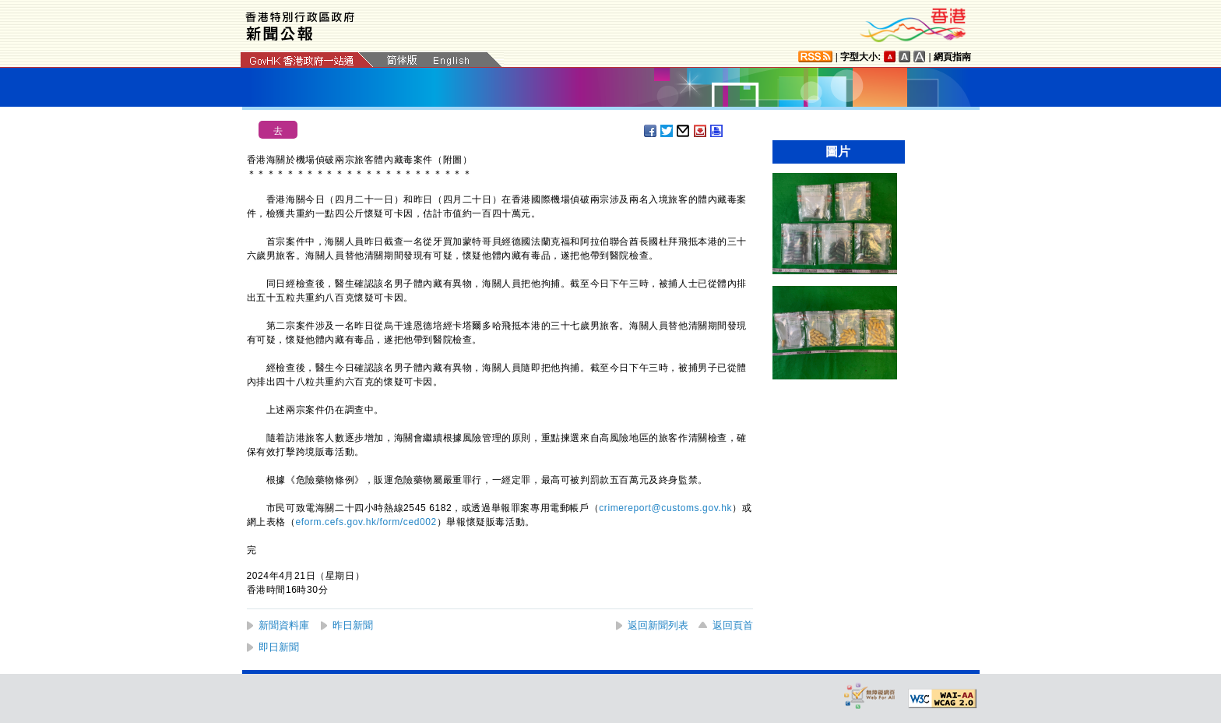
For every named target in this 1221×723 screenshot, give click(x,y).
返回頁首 (733, 625)
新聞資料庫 (284, 625)
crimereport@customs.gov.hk (665, 508)
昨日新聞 (353, 625)
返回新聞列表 (658, 625)
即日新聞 (279, 647)
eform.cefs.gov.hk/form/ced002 (366, 522)
